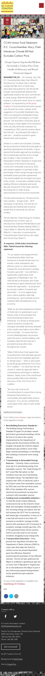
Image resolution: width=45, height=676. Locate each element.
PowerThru (11, 669)
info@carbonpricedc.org (11, 630)
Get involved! (10, 651)
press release (20, 422)
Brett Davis (18, 663)
